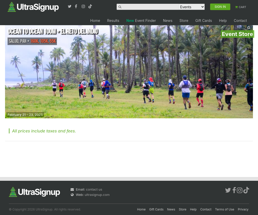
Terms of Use (224, 209)
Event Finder (141, 20)
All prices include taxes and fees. (44, 130)
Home (95, 20)
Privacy (243, 209)
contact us (94, 189)
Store (183, 20)
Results (113, 20)
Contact (240, 20)
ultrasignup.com (97, 195)
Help (223, 20)
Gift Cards (203, 20)
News (167, 20)
